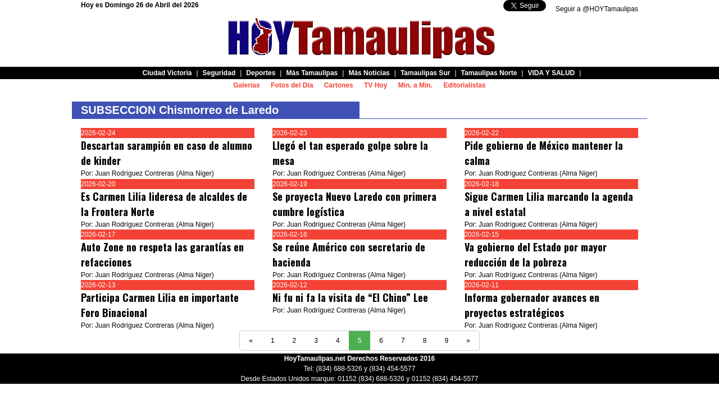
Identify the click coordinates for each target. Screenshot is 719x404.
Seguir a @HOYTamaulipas (597, 9)
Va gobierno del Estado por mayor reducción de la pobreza (536, 254)
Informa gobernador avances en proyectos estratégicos (532, 305)
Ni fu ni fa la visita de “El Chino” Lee (350, 297)
